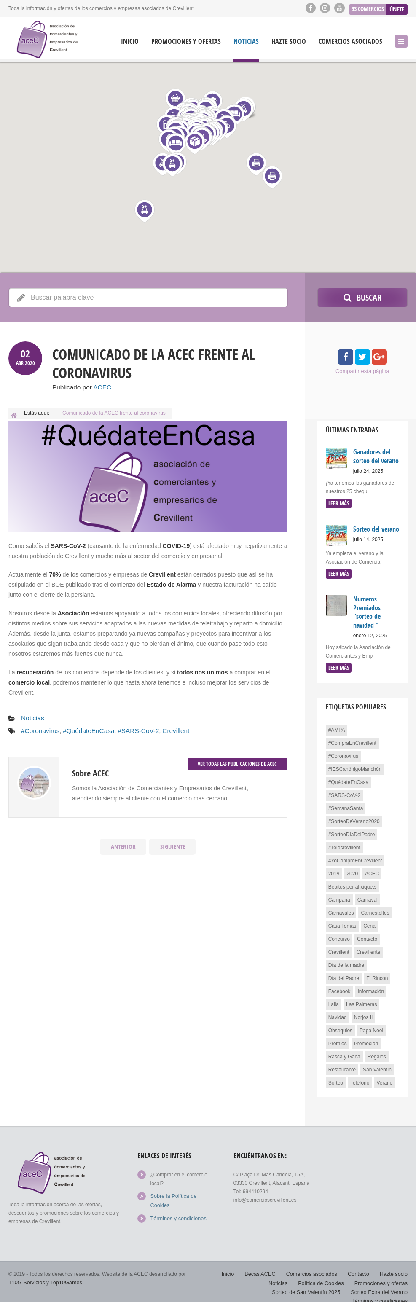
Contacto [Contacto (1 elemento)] (367, 935)
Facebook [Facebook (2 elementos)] (339, 987)
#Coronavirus (38, 728)
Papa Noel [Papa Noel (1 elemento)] (371, 1026)
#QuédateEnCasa (82, 728)
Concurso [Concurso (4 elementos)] (339, 935)
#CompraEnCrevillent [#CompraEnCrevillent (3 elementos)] (352, 739)
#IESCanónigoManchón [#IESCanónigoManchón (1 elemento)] (355, 765)
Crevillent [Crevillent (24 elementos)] (338, 948)
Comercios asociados (350, 41)
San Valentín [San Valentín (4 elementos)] (377, 1065)
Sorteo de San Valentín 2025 (311, 1281)
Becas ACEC (266, 1264)
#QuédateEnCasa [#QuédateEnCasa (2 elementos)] (348, 778)
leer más (337, 501)
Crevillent (162, 728)
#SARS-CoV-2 (128, 728)
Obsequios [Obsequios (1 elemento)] (340, 1026)
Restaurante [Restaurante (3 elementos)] (342, 1065)
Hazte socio (288, 41)
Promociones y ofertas (186, 41)
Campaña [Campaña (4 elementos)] (339, 896)
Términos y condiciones (176, 1204)
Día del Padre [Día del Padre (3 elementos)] (343, 974)
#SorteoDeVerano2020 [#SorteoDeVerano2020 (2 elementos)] (354, 817)
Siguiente (173, 844)
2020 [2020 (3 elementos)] (352, 869)
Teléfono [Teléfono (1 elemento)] (359, 1079)
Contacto (360, 1264)
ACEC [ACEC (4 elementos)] (372, 869)
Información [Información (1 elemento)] (370, 987)
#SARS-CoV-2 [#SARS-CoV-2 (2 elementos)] (344, 791)
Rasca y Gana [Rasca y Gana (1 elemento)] (344, 1052)
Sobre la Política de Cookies (182, 1192)
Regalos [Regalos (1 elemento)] (377, 1052)
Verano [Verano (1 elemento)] (384, 1079)
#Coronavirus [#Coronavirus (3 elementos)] (343, 752)
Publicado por (79, 387)
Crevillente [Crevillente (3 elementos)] (369, 948)
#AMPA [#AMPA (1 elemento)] (336, 726)
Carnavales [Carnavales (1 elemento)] (341, 909)
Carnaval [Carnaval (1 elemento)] (367, 896)
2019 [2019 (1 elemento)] (334, 869)
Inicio (130, 41)
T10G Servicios (25, 1272)
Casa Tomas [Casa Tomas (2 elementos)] (342, 922)
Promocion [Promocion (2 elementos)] (366, 1039)
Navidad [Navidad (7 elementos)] (337, 1013)
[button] (272, 177)
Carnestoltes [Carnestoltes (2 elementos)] (375, 909)
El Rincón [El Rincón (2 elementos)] (377, 974)
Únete (396, 8)
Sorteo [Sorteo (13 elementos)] (335, 1079)
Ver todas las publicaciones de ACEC (236, 760)
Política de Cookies (325, 1272)
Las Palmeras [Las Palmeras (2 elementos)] (361, 1000)
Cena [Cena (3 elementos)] (369, 922)
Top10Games (63, 1272)
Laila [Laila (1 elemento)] (333, 1000)
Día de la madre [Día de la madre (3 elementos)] (346, 961)
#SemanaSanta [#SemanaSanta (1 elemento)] (345, 804)
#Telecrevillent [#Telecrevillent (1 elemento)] (344, 843)
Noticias (246, 41)
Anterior (123, 844)
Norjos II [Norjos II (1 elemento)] (363, 1013)
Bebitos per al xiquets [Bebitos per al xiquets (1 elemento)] (352, 883)
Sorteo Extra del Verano (381, 1281)
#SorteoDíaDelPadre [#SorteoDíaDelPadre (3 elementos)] (351, 830)
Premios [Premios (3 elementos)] (337, 1039)
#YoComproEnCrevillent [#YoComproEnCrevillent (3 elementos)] (355, 856)
